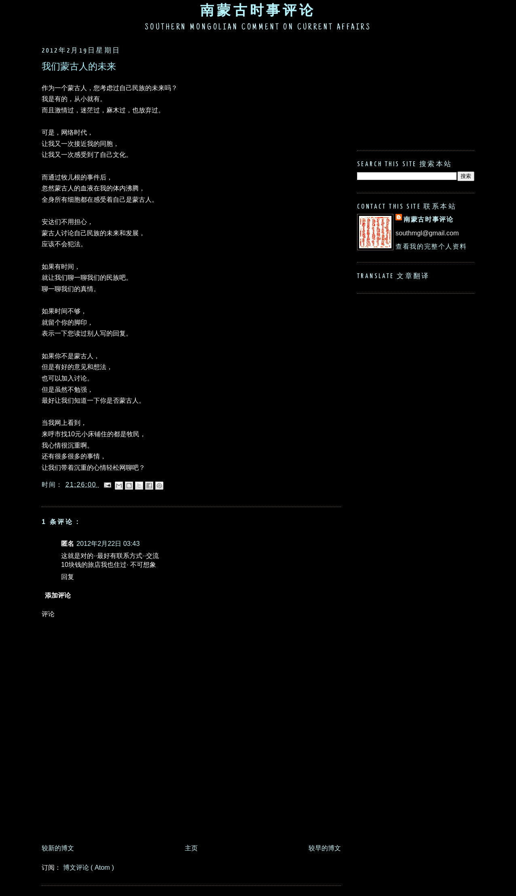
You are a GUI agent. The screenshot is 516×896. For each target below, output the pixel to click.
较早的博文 (325, 848)
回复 (67, 576)
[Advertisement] (189, 817)
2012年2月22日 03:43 (108, 543)
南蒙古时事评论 (258, 10)
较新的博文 (58, 848)
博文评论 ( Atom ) (88, 867)
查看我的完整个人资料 (431, 246)
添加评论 (58, 595)
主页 (191, 848)
